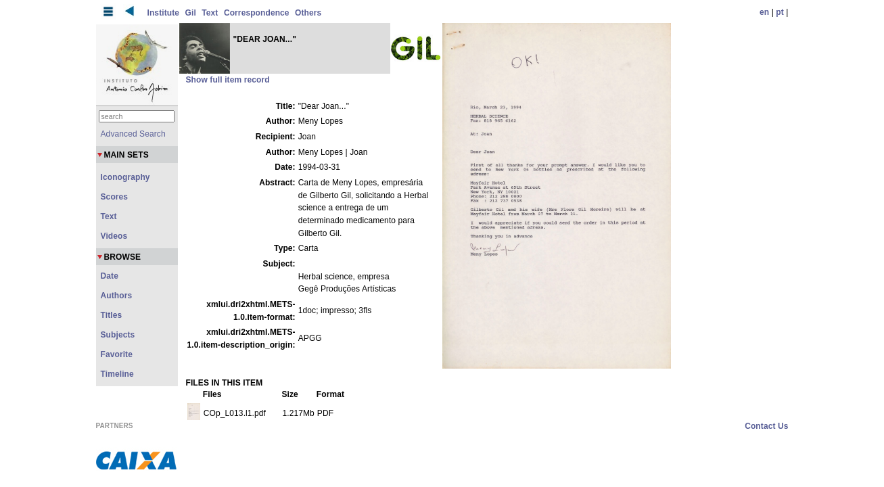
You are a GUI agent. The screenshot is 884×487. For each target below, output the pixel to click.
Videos (114, 236)
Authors (117, 295)
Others (308, 13)
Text (210, 13)
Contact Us (766, 426)
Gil (190, 13)
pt (780, 12)
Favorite (117, 354)
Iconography (125, 177)
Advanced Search (133, 134)
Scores (115, 197)
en (764, 12)
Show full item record (228, 80)
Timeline (117, 374)
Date (109, 276)
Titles (111, 315)
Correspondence (256, 13)
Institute (163, 13)
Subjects (118, 335)
